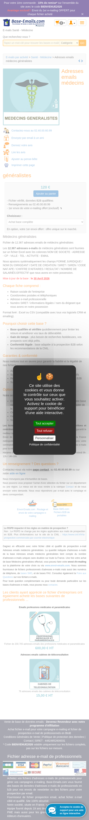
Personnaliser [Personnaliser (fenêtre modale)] (44, 438)
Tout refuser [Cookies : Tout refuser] (44, 430)
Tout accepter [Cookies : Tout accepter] (44, 423)
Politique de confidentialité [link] (44, 444)
